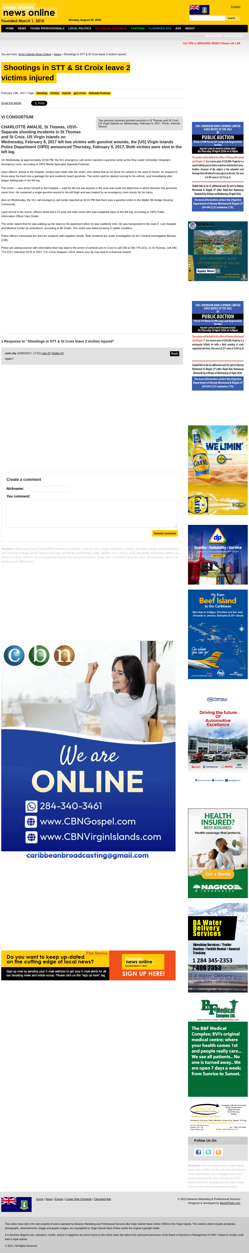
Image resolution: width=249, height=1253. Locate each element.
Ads (178, 28)
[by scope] (214, 35)
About (190, 28)
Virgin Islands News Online (34, 54)
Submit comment (165, 533)
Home (10, 28)
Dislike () (58, 353)
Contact (235, 6)
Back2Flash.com (230, 1203)
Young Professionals (47, 28)
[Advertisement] (92, 292)
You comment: (18, 496)
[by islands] (233, 35)
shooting (42, 93)
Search (231, 18)
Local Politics (79, 28)
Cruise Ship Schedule (78, 1199)
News (22, 28)
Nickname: (15, 489)
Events (59, 1199)
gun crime (80, 93)
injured (66, 93)
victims (54, 93)
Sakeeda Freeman (99, 93)
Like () (46, 353)
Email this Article (11, 102)
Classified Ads (102, 1199)
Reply (174, 353)
